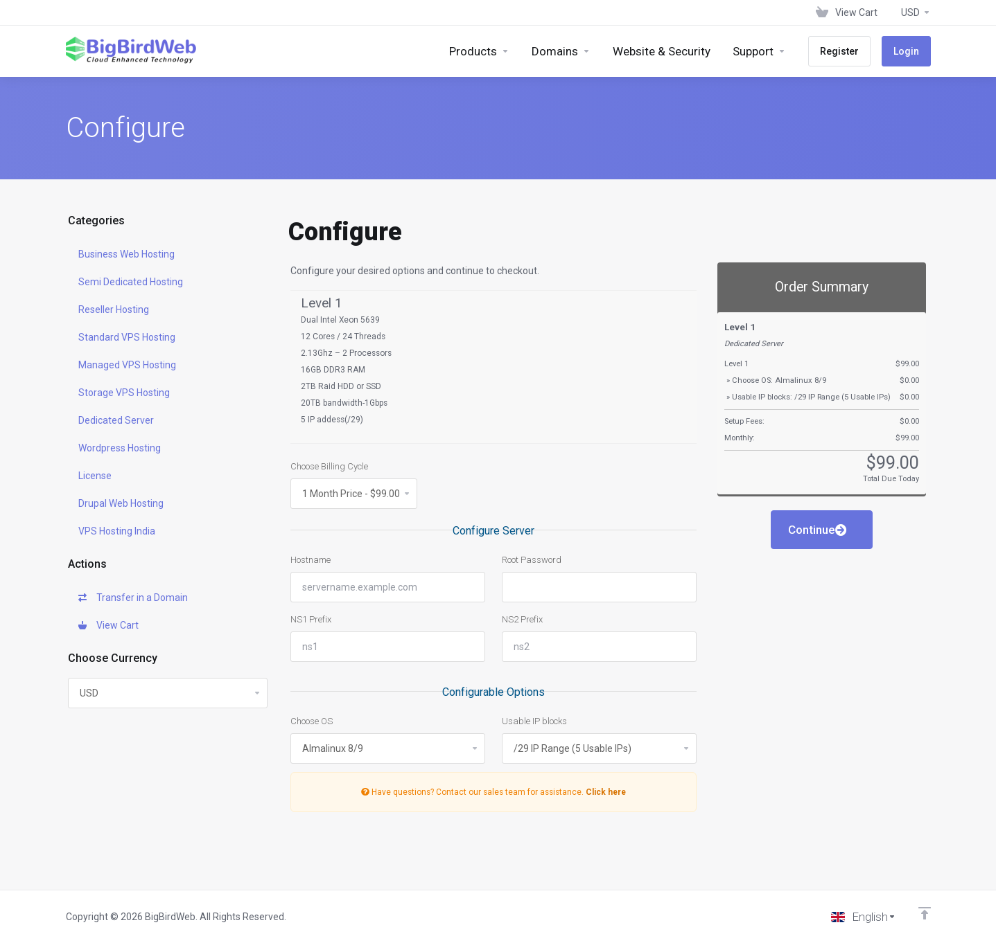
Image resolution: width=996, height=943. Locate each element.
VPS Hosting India (116, 531)
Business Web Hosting (126, 254)
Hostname (310, 560)
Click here (606, 792)
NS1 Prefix (310, 619)
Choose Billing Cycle (329, 466)
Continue (817, 530)
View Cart (108, 625)
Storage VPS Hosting (124, 392)
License (95, 475)
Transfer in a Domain (133, 597)
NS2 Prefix (522, 619)
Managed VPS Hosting (127, 364)
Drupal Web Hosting (121, 503)
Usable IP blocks (534, 721)
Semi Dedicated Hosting (130, 281)
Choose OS (311, 721)
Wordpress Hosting (119, 447)
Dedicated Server (116, 420)
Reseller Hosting (113, 309)
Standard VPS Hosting (126, 337)
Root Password (531, 560)
